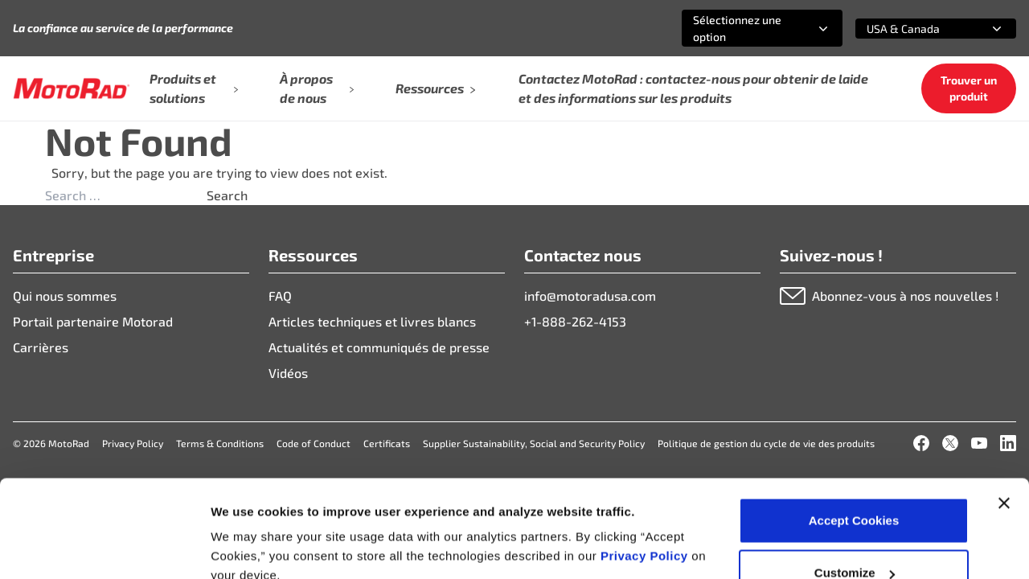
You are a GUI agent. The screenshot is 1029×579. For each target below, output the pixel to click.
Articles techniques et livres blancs (372, 321)
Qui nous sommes (65, 295)
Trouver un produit (969, 88)
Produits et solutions (194, 88)
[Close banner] (1004, 413)
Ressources (436, 88)
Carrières (40, 347)
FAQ (280, 295)
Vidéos (288, 372)
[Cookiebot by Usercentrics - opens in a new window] (104, 548)
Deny (854, 536)
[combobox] (743, 28)
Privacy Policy (646, 466)
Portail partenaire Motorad (93, 321)
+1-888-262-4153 (575, 321)
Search (227, 195)
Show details (248, 529)
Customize (854, 484)
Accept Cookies (854, 430)
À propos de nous (317, 88)
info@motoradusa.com (590, 295)
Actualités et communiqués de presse (379, 347)
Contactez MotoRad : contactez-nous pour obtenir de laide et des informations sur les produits (693, 88)
